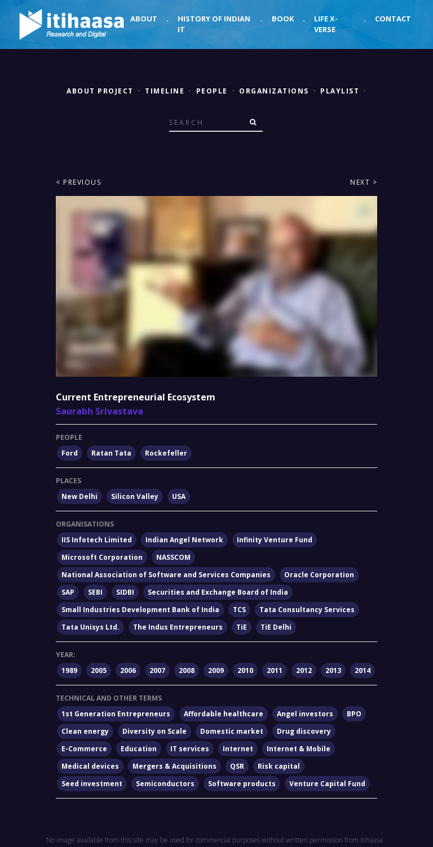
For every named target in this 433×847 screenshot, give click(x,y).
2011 (274, 670)
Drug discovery (304, 731)
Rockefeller (166, 453)
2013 (333, 670)
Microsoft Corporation (102, 557)
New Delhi (79, 496)
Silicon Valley (134, 496)
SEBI (95, 592)
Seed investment (91, 783)
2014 (362, 670)
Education (139, 749)
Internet (238, 749)
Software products (242, 783)
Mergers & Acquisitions (174, 766)
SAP (67, 592)
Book (283, 19)
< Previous (78, 182)
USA (178, 496)
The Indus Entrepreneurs (178, 627)
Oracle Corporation (319, 574)
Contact (393, 19)
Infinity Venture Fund (274, 540)
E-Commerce (84, 749)
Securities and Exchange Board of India (218, 592)
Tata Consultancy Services (307, 609)
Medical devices (90, 766)
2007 (157, 670)
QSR (237, 766)
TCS (239, 609)
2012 (304, 670)
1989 (69, 670)
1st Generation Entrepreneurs (115, 714)
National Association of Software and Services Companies (166, 574)
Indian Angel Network (184, 540)
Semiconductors (165, 783)
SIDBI (125, 592)
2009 (216, 670)
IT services (189, 749)
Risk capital (279, 766)
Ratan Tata (111, 453)
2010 (245, 670)
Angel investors (305, 714)
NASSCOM (173, 557)
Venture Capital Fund (327, 783)
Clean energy (85, 731)
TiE (241, 627)
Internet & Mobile (298, 749)
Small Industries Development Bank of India (140, 609)
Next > (363, 182)
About (143, 19)
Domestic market (231, 731)
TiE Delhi (275, 627)
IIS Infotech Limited (96, 540)
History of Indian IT (214, 24)
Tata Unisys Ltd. (90, 627)
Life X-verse (326, 24)
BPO (354, 714)
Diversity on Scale (154, 731)
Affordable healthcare (223, 714)
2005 (99, 670)
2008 (187, 670)
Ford (69, 453)
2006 (128, 670)
